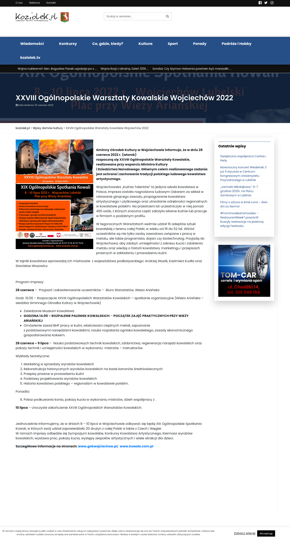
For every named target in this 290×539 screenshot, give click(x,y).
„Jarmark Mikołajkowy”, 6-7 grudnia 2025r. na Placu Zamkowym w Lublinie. (239, 191)
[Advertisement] (112, 486)
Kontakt (51, 2)
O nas (19, 2)
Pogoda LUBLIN (244, 22)
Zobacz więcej (244, 533)
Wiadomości (32, 43)
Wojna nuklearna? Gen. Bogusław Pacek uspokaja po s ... (57, 69)
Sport (173, 43)
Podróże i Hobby (237, 43)
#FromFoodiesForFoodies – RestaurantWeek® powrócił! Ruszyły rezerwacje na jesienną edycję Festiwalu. (242, 219)
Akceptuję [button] (266, 533)
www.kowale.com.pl (136, 446)
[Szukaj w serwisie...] (134, 16)
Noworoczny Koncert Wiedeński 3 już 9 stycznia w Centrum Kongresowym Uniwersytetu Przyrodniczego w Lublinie (243, 173)
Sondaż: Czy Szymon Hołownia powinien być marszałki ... (191, 69)
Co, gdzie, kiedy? (107, 43)
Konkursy (68, 43)
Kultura (145, 43)
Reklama (34, 2)
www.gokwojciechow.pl (97, 446)
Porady (199, 43)
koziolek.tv (30, 57)
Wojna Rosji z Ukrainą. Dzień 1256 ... (125, 69)
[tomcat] (244, 271)
